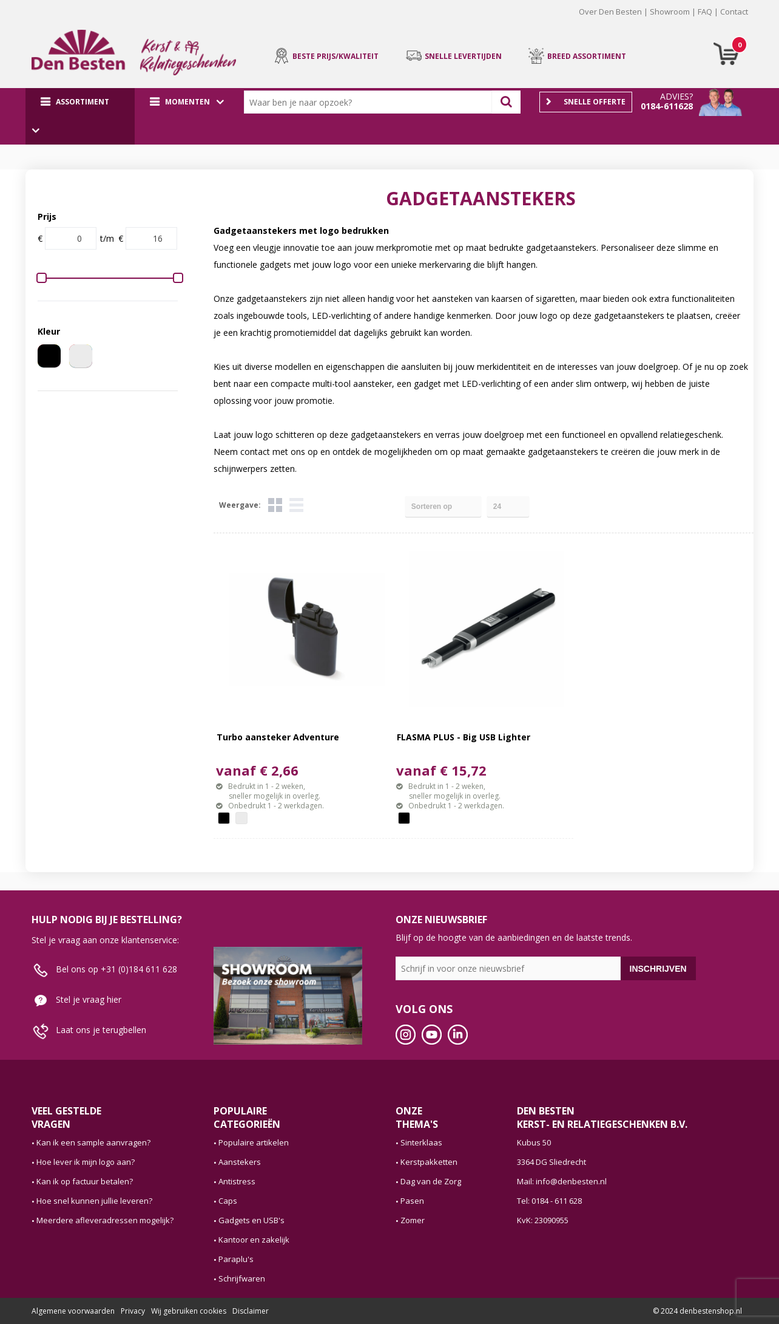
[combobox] (370, 102)
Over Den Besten (610, 11)
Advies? (676, 96)
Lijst (296, 505)
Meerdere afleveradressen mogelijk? (105, 1220)
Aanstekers (239, 1161)
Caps (227, 1200)
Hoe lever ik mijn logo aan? (85, 1161)
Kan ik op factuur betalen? (84, 1181)
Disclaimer (250, 1311)
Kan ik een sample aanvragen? (93, 1142)
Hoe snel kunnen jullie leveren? (94, 1200)
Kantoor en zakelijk (253, 1239)
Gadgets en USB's (251, 1220)
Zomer (412, 1220)
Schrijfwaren (241, 1278)
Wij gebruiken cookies (188, 1311)
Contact (734, 11)
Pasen (412, 1200)
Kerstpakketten (428, 1161)
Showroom (670, 11)
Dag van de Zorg (430, 1181)
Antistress (236, 1181)
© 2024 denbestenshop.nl (697, 1311)
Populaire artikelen (253, 1142)
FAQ (705, 11)
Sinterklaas (421, 1142)
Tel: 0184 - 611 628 (549, 1200)
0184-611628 (667, 106)
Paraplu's (236, 1259)
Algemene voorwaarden (73, 1311)
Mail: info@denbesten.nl (562, 1181)
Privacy (133, 1311)
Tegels (275, 505)
